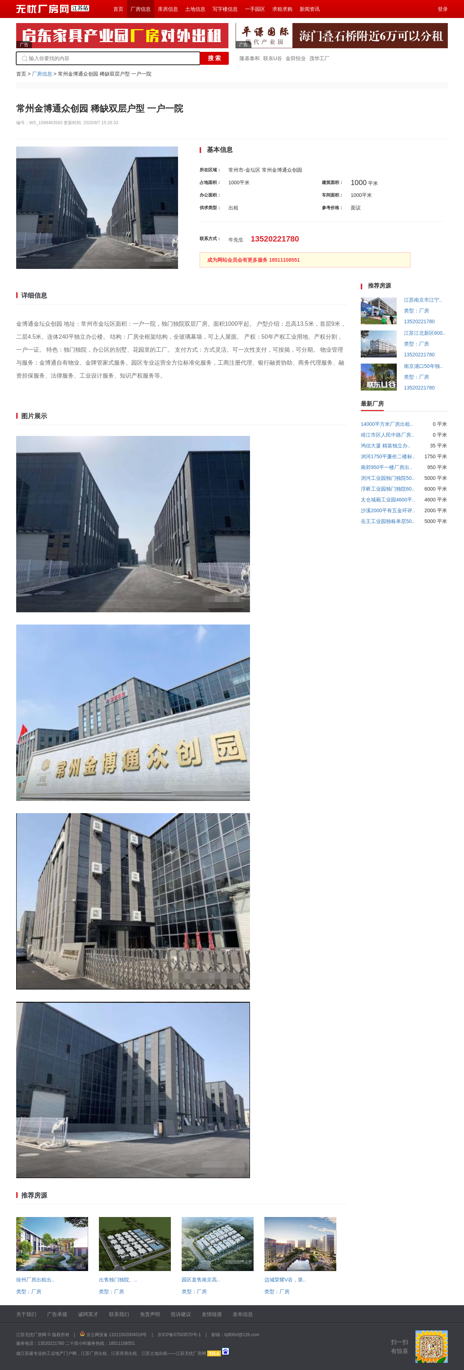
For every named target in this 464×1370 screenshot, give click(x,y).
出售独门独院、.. (118, 1280)
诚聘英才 (88, 1314)
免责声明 (150, 1314)
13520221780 (419, 321)
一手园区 (255, 9)
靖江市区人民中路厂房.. (387, 435)
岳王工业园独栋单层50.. (387, 521)
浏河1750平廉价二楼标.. (388, 456)
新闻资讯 (310, 9)
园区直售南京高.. (201, 1280)
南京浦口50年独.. (423, 366)
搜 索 (214, 58)
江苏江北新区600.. (424, 333)
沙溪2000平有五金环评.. (388, 510)
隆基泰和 (250, 58)
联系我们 (119, 1314)
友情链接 (212, 1314)
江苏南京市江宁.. (423, 300)
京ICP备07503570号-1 (179, 1334)
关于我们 (26, 1314)
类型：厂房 (28, 1291)
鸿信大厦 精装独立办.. (385, 446)
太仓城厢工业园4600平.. (388, 500)
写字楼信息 (225, 9)
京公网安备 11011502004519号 (116, 1334)
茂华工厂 (319, 58)
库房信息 (168, 9)
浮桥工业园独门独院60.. (387, 489)
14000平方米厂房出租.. (387, 424)
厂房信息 (141, 9)
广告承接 (57, 1314)
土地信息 (195, 9)
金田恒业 (296, 58)
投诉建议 (181, 1314)
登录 (443, 9)
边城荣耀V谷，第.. (285, 1280)
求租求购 (282, 9)
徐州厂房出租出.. (35, 1280)
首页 (118, 9)
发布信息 (243, 1314)
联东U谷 (272, 58)
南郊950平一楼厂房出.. (386, 467)
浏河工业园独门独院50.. (387, 478)
